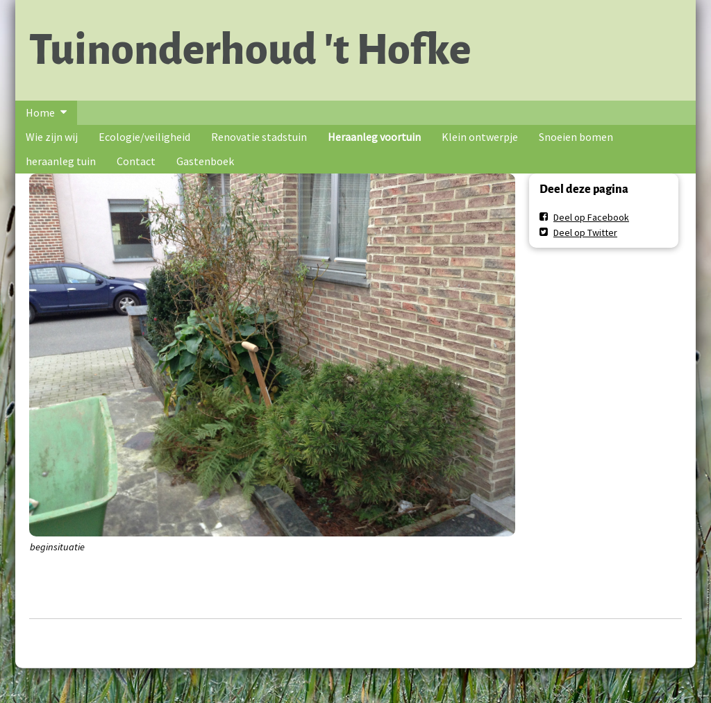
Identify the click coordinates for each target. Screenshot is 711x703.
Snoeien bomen (576, 137)
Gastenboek (205, 161)
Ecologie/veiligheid (144, 137)
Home (40, 112)
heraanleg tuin (61, 161)
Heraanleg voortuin (374, 137)
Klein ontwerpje (480, 137)
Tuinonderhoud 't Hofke (250, 50)
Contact (136, 161)
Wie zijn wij (52, 137)
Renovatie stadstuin (259, 137)
